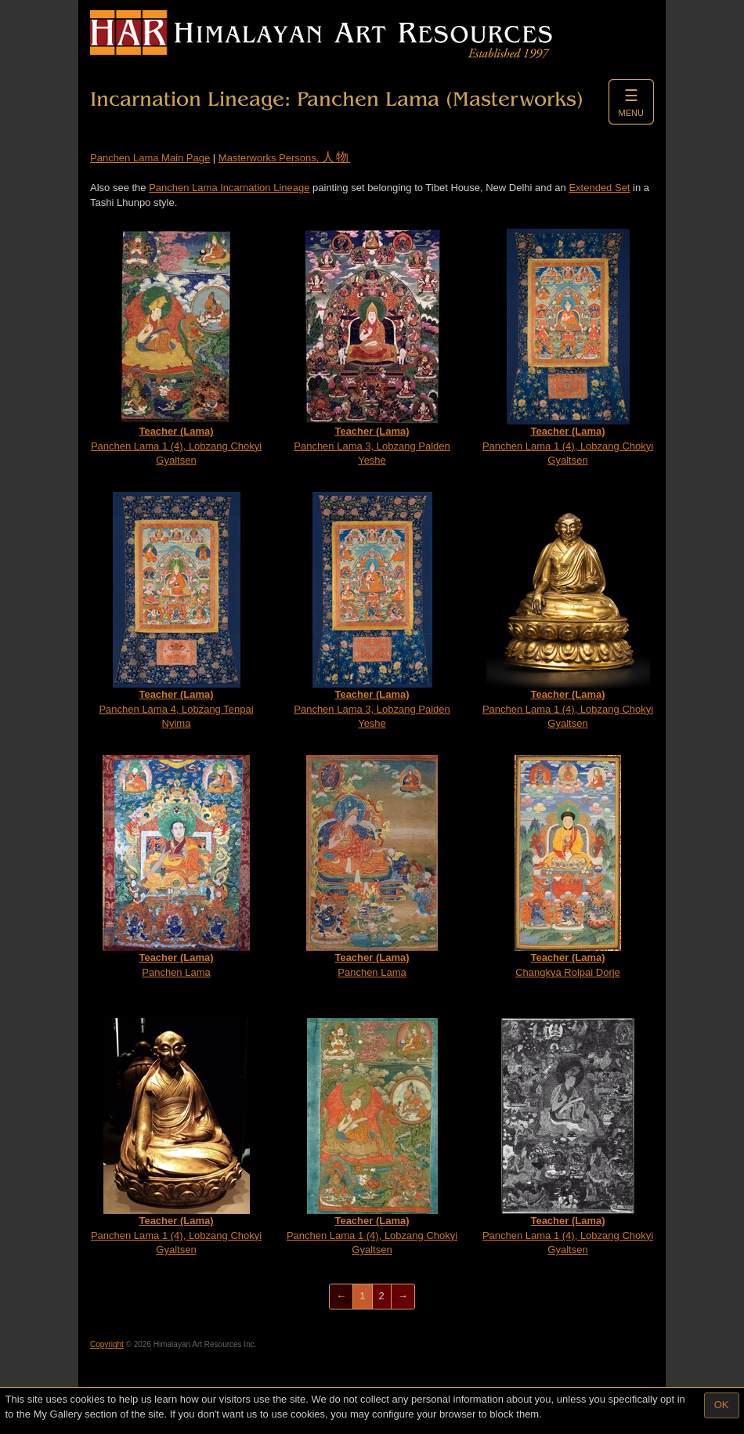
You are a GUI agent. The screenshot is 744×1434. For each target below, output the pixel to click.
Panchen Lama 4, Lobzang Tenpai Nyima (176, 610)
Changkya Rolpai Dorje (568, 866)
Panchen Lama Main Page (150, 158)
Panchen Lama (176, 866)
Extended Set (599, 187)
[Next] (403, 1296)
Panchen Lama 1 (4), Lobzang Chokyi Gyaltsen (176, 347)
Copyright (107, 1344)
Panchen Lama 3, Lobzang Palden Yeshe (372, 347)
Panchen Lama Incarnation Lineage (229, 187)
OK (721, 1405)
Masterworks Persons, (284, 158)
